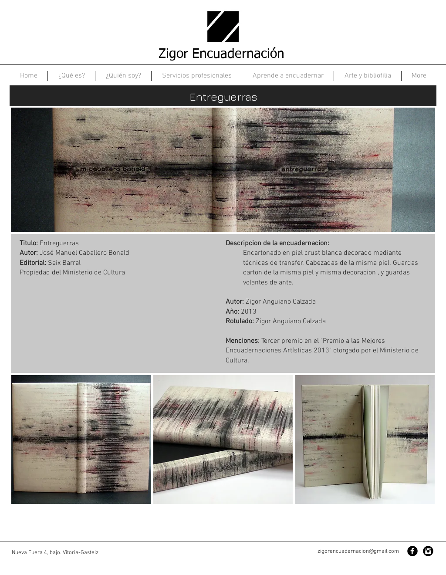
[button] (81, 439)
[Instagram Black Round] (428, 551)
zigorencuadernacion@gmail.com (358, 551)
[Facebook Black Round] (412, 551)
